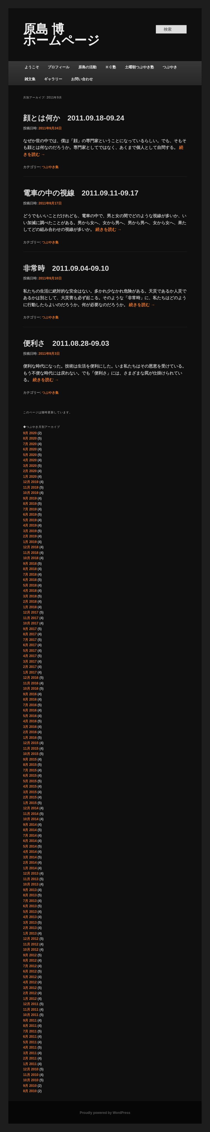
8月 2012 (30, 960)
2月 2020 (30, 471)
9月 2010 (30, 1086)
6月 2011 (30, 1037)
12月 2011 (30, 1004)
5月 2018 (30, 585)
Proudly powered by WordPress (105, 1113)
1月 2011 (30, 1064)
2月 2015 (30, 797)
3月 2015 (30, 792)
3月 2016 (30, 727)
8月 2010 (30, 1091)
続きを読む (108, 229)
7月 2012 (30, 966)
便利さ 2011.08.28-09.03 (66, 343)
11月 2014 (30, 814)
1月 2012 (30, 999)
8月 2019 (30, 504)
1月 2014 (30, 868)
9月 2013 (30, 890)
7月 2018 (30, 574)
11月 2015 (30, 748)
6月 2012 (30, 971)
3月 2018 (30, 596)
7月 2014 (30, 835)
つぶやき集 (50, 167)
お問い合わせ (82, 79)
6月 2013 (30, 906)
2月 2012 (30, 993)
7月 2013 (30, 901)
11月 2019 (30, 487)
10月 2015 (30, 754)
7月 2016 (30, 705)
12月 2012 (30, 939)
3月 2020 (30, 466)
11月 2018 (30, 553)
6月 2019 (30, 514)
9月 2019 (30, 498)
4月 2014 (30, 852)
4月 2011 (30, 1047)
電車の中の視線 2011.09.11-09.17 (81, 193)
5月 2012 (30, 977)
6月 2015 (30, 776)
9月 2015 (30, 759)
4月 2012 (30, 982)
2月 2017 (30, 667)
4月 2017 (30, 656)
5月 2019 (30, 520)
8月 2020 (30, 438)
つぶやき (170, 67)
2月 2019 (30, 536)
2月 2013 (30, 928)
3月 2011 (30, 1053)
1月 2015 (30, 803)
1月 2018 (30, 607)
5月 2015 (30, 781)
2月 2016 (30, 732)
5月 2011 (30, 1042)
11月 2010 (30, 1075)
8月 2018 (30, 569)
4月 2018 (30, 591)
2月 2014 (30, 863)
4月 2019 (30, 525)
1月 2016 (30, 738)
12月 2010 (30, 1069)
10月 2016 (30, 689)
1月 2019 (30, 542)
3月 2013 (30, 923)
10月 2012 (30, 950)
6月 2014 (30, 841)
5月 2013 (30, 912)
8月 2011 (30, 1026)
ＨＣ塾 (110, 67)
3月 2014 (30, 857)
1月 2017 (30, 672)
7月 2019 (30, 509)
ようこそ (32, 67)
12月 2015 (30, 743)
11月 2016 (30, 683)
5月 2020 (30, 455)
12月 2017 (30, 612)
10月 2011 (30, 1015)
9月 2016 (30, 694)
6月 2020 (30, 449)
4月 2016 (30, 721)
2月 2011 (30, 1058)
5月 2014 (30, 846)
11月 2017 (30, 618)
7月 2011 (30, 1031)
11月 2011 (30, 1010)
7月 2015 (30, 770)
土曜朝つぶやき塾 (139, 67)
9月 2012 (30, 955)
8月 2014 (30, 830)
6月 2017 (30, 645)
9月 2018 (30, 564)
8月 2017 (30, 634)
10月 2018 (30, 558)
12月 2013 (30, 873)
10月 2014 (30, 819)
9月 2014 (30, 825)
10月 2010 (30, 1080)
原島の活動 (87, 67)
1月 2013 (30, 933)
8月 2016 (30, 699)
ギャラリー (53, 79)
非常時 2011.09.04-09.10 (66, 268)
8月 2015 (30, 765)
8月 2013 (30, 895)
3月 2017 (30, 661)
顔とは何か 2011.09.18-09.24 (73, 118)
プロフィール (58, 67)
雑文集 (30, 79)
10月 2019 (30, 493)
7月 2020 (30, 444)
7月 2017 (30, 640)
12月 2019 (30, 482)
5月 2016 (30, 716)
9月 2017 (30, 629)
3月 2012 (30, 988)
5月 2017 (30, 651)
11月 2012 (30, 944)
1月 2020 (30, 477)
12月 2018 (30, 547)
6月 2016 (30, 710)
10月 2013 (30, 884)
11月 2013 (30, 879)
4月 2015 (30, 786)
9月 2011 (30, 1020)
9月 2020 (30, 433)
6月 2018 (30, 580)
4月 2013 (30, 917)
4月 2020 (30, 460)
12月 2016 (30, 678)
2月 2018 (30, 602)
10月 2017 (30, 623)
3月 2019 (30, 531)
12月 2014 (30, 808)
